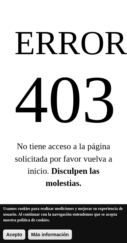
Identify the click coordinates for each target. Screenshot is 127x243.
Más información (50, 235)
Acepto (14, 235)
